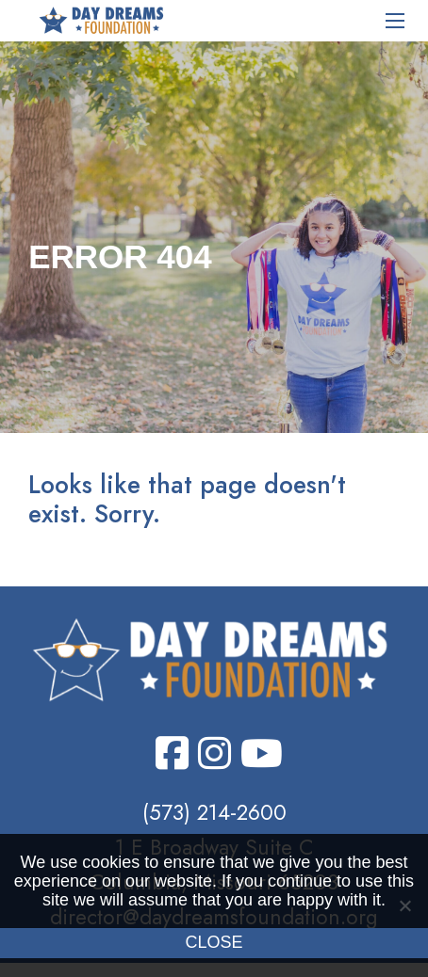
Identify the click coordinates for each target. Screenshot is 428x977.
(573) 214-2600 (214, 812)
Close (213, 942)
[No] (404, 905)
